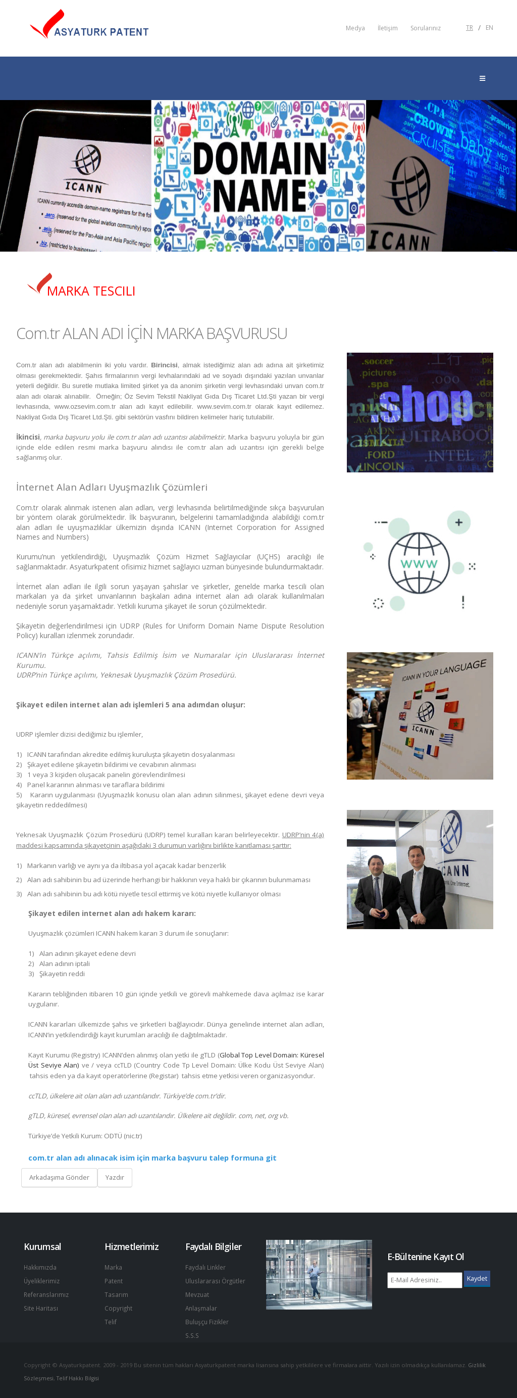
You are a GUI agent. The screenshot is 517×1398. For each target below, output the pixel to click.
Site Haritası (42, 1306)
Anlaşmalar (201, 1306)
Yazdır (115, 1177)
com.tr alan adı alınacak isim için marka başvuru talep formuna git (152, 1157)
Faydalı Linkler (206, 1267)
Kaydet (477, 1278)
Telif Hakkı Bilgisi (81, 1375)
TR (469, 27)
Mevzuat (198, 1293)
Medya (355, 28)
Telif (111, 1319)
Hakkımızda (41, 1267)
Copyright (119, 1306)
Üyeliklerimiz (43, 1280)
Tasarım (116, 1293)
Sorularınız (425, 28)
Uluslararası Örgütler (216, 1280)
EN (489, 27)
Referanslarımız (47, 1293)
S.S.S (192, 1332)
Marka (114, 1267)
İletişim (388, 28)
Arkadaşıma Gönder (59, 1177)
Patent (114, 1280)
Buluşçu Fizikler (208, 1319)
